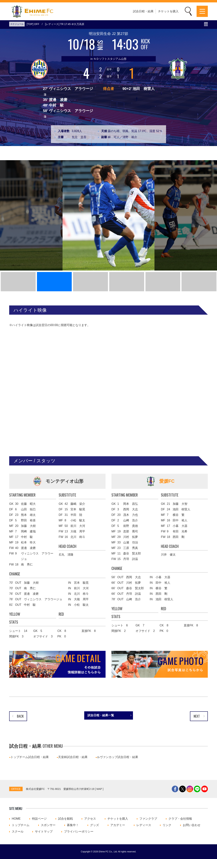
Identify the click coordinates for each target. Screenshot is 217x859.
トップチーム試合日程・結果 (29, 757)
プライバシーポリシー (78, 831)
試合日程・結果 (143, 11)
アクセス (90, 818)
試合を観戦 (65, 818)
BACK (20, 716)
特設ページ (39, 818)
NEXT (197, 716)
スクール (18, 831)
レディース (143, 825)
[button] (18, 281)
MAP (99, 788)
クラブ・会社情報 (180, 818)
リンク (167, 825)
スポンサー (48, 825)
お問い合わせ (191, 825)
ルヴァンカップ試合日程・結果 (117, 757)
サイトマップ (44, 831)
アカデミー (117, 825)
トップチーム (20, 825)
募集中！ (73, 825)
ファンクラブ (148, 818)
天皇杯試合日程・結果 (73, 757)
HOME (16, 818)
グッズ (94, 825)
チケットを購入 (168, 11)
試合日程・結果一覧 (101, 715)
